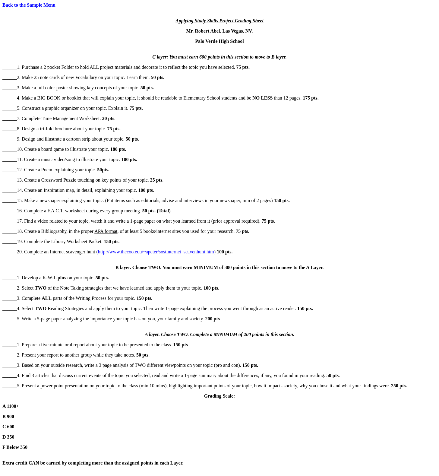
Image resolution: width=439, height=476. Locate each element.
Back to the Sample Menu (28, 5)
